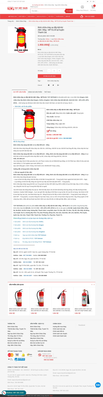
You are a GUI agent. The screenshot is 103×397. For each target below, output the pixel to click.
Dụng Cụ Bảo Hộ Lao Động (16, 340)
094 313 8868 (48, 360)
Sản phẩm (31, 16)
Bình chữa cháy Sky (53, 81)
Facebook (81, 325)
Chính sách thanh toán (60, 336)
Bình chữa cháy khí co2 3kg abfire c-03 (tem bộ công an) (61, 310)
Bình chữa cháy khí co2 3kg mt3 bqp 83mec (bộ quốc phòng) (83, 310)
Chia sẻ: (40, 85)
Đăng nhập (79, 10)
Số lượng (40, 70)
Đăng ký (86, 10)
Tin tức (51, 16)
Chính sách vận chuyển (60, 333)
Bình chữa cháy (49, 5)
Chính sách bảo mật (59, 329)
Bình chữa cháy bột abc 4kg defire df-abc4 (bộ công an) (18, 310)
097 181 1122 (47, 356)
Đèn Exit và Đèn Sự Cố (15, 343)
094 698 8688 (19, 382)
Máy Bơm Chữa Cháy (14, 338)
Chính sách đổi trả (58, 331)
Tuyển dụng (59, 16)
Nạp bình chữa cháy (61, 5)
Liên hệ (67, 16)
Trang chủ (13, 16)
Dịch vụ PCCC (41, 16)
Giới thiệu (22, 16)
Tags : (39, 81)
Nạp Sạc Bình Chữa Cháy (15, 333)
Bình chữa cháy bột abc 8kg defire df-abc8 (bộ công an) (39, 310)
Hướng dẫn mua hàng (59, 326)
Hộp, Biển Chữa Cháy (14, 345)
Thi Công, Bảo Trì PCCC (15, 336)
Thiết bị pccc (34, 7)
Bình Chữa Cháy (13, 326)
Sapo (51, 395)
